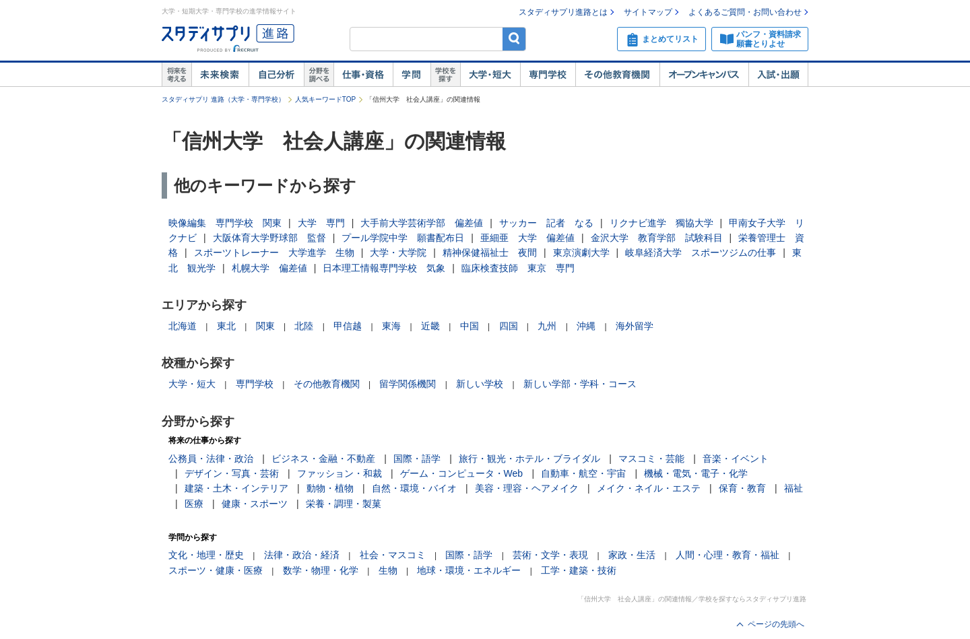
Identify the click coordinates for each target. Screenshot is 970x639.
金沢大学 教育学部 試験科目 (657, 237)
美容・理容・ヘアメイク (527, 488)
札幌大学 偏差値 (269, 268)
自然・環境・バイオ (414, 488)
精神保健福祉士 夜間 (490, 252)
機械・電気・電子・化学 (696, 473)
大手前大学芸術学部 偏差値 (421, 222)
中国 (469, 326)
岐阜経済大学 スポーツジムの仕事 (700, 252)
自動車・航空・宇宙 (583, 473)
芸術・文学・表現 (550, 554)
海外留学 (634, 326)
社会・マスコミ (393, 554)
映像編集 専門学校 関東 (225, 222)
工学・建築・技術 (578, 570)
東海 (391, 326)
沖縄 (586, 326)
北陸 (303, 326)
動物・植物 (330, 488)
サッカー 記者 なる (546, 222)
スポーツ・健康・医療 (215, 570)
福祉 (793, 488)
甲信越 (347, 326)
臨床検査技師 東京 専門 (518, 268)
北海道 (182, 326)
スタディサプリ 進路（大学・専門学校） (223, 99)
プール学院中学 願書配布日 (403, 237)
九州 (547, 326)
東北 (226, 326)
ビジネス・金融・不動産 (323, 458)
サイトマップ (648, 12)
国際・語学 (417, 458)
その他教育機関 (617, 75)
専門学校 (547, 75)
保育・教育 (742, 488)
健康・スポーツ (255, 503)
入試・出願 (778, 75)
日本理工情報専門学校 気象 (384, 268)
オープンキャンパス (703, 75)
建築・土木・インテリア (236, 488)
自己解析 (276, 75)
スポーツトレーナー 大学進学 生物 (274, 252)
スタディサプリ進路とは (563, 12)
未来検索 (220, 75)
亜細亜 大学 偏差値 (527, 237)
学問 (411, 75)
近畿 (430, 326)
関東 (265, 326)
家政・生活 (631, 554)
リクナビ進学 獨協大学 (661, 222)
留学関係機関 (407, 383)
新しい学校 (479, 383)
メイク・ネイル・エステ (649, 488)
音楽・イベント (736, 458)
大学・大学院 (398, 252)
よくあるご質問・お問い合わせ (745, 12)
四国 (508, 326)
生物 (388, 570)
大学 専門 (321, 222)
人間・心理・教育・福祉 (727, 554)
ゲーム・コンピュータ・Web (461, 473)
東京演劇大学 (581, 252)
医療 (194, 503)
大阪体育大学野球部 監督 (269, 237)
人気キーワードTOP (325, 99)
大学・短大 (490, 75)
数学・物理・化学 (320, 570)
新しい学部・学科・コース (580, 383)
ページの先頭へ (776, 624)
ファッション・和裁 (339, 473)
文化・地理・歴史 (206, 554)
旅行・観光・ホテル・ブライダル (529, 458)
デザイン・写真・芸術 (232, 473)
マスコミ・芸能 (651, 458)
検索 (514, 39)
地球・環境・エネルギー (469, 570)
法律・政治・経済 (302, 554)
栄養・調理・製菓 (343, 503)
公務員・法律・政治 (210, 458)
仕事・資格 (363, 75)
